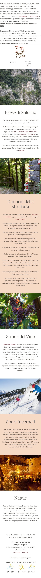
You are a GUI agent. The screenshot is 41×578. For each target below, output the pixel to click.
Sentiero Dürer (20, 219)
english (28, 63)
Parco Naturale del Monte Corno (25, 131)
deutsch (28, 61)
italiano (28, 65)
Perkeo (21, 150)
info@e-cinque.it (20, 544)
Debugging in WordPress (28, 16)
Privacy (25, 552)
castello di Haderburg (27, 134)
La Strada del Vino (9, 344)
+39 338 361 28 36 (22, 542)
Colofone (16, 552)
